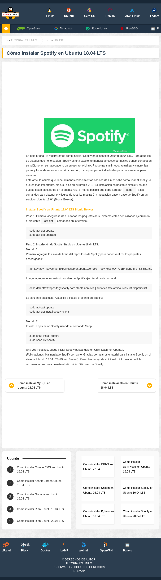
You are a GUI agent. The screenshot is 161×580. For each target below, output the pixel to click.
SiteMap (79, 570)
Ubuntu (60, 40)
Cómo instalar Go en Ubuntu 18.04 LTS (119, 385)
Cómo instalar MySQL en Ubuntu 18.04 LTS (34, 385)
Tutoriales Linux (24, 40)
